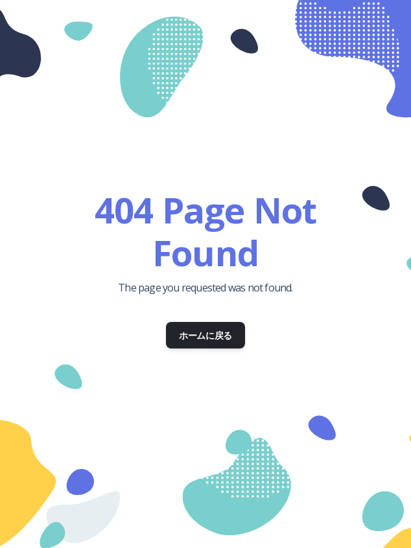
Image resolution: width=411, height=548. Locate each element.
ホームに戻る (205, 335)
